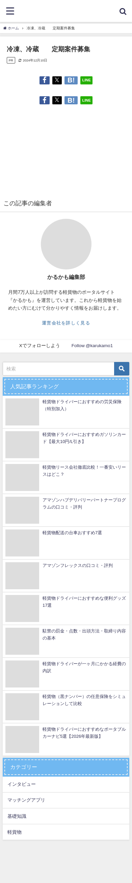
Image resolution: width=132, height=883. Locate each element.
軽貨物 (14, 832)
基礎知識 (16, 816)
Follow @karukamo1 (92, 345)
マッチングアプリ (26, 800)
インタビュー (21, 784)
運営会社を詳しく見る (66, 323)
